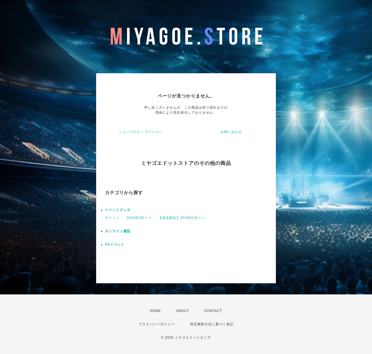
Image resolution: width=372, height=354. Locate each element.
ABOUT (182, 311)
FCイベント (115, 244)
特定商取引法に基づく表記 (212, 324)
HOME (155, 311)
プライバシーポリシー (156, 324)
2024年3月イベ (139, 218)
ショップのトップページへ (140, 132)
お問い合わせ (231, 132)
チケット (112, 218)
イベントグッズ (117, 210)
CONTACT (213, 311)
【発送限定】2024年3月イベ (181, 218)
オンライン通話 (117, 231)
